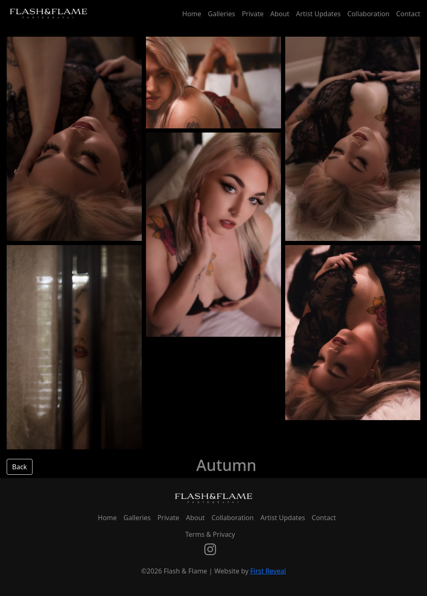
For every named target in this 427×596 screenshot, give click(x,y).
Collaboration (368, 13)
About (279, 13)
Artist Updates (318, 13)
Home (191, 13)
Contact (408, 13)
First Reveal (268, 571)
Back (19, 466)
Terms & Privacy (210, 534)
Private (253, 13)
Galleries (221, 13)
